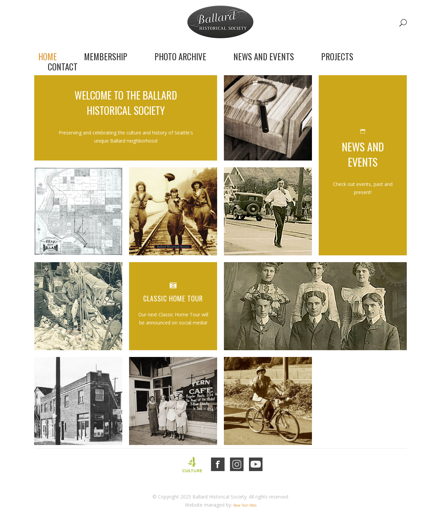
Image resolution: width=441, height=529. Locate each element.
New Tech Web (244, 505)
